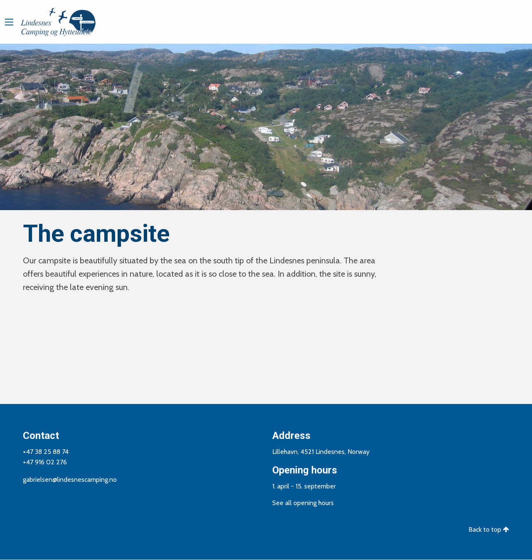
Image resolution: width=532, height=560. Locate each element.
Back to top (488, 529)
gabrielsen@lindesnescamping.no (70, 479)
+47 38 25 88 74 (46, 452)
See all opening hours (303, 503)
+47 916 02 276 (45, 462)
